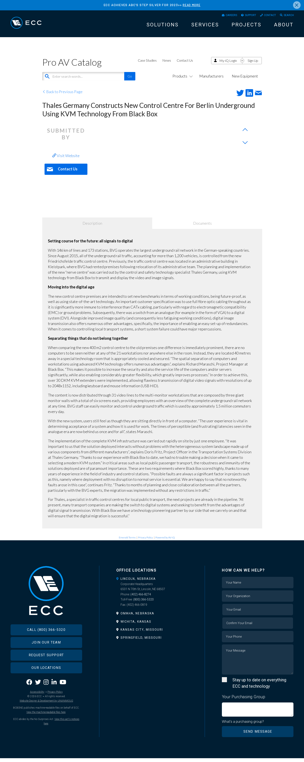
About (283, 26)
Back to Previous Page (62, 95)
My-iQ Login (228, 64)
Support (244, 16)
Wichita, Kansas (136, 625)
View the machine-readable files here (45, 722)
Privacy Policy (145, 541)
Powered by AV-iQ (165, 541)
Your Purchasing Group (243, 700)
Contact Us (185, 64)
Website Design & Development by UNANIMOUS (46, 710)
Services (205, 26)
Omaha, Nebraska (138, 617)
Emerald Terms (127, 541)
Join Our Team (46, 652)
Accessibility (37, 701)
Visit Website (66, 159)
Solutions (163, 26)
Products (181, 79)
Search (287, 16)
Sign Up (253, 64)
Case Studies (147, 64)
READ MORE (191, 5)
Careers (222, 16)
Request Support (46, 665)
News (166, 64)
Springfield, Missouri (141, 641)
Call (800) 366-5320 (46, 640)
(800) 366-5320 (143, 603)
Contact (266, 16)
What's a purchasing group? (243, 725)
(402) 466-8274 (140, 598)
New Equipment (245, 79)
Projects (246, 26)
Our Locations (46, 678)
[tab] (152, 582)
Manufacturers (211, 79)
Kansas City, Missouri (142, 633)
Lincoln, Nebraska (138, 582)
